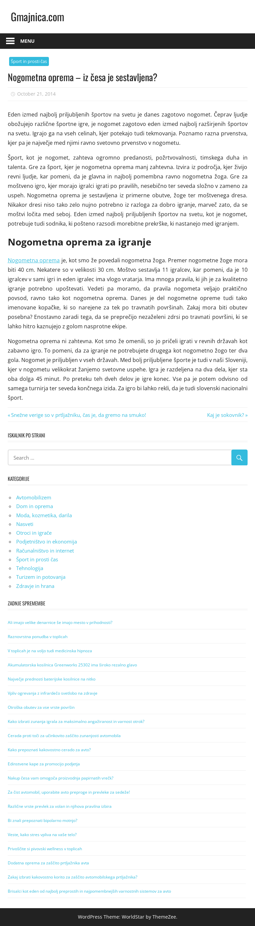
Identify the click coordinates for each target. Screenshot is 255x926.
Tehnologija (29, 568)
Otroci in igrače (34, 532)
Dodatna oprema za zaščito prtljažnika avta (48, 863)
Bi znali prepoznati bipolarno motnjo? (42, 820)
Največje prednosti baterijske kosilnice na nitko (51, 679)
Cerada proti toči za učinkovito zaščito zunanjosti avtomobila (64, 735)
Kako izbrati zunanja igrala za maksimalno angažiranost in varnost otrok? (76, 721)
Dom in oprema (34, 506)
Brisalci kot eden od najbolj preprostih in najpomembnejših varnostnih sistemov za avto (89, 891)
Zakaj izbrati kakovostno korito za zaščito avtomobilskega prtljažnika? (72, 877)
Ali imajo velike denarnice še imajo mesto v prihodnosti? (60, 622)
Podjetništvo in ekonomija (46, 541)
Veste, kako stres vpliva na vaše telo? (42, 834)
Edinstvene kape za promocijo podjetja (44, 764)
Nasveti (24, 524)
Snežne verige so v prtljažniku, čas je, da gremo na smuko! (78, 414)
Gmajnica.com (38, 16)
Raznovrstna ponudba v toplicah (37, 636)
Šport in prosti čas (29, 61)
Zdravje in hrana (35, 586)
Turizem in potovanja (40, 576)
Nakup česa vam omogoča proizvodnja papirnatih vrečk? (60, 778)
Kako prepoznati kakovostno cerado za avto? (49, 750)
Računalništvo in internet (45, 550)
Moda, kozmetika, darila (44, 515)
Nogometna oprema (34, 260)
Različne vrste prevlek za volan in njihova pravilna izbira (60, 806)
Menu (27, 41)
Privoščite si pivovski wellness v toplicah (45, 849)
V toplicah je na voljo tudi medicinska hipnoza (50, 651)
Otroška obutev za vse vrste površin (41, 707)
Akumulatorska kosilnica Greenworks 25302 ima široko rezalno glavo (72, 665)
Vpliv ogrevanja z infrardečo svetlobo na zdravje (52, 693)
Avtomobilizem (33, 497)
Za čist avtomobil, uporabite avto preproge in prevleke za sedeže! (69, 792)
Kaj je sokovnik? (225, 414)
